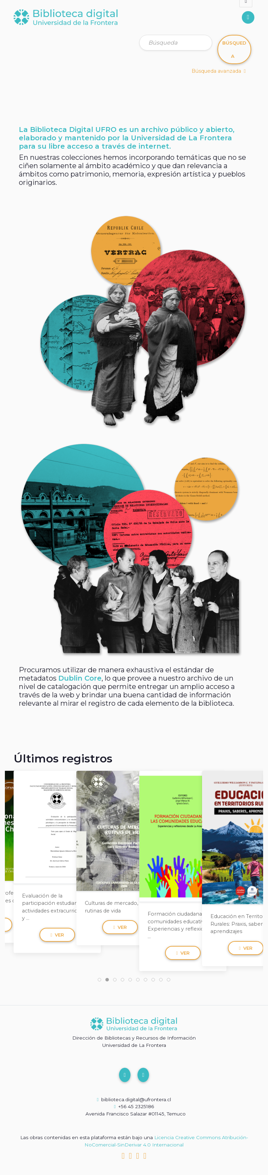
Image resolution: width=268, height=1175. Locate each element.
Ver (57, 935)
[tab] (99, 979)
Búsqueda (234, 49)
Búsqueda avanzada (219, 71)
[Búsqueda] (175, 42)
